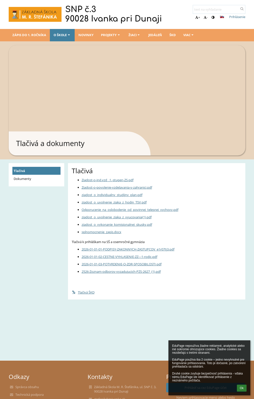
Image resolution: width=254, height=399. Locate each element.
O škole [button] (62, 35)
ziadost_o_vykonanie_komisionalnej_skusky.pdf (117, 224)
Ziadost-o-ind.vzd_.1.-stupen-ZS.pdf (107, 180)
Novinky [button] (86, 35)
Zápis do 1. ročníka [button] (29, 35)
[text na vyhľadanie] (219, 9)
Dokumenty (22, 178)
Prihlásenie (237, 17)
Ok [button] (242, 388)
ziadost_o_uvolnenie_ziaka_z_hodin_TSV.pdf (114, 202)
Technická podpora (29, 394)
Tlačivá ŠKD (83, 292)
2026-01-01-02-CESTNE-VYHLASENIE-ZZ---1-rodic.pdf (119, 256)
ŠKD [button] (172, 35)
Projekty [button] (111, 35)
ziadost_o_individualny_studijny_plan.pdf (112, 195)
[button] (222, 17)
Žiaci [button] (134, 35)
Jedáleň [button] (155, 35)
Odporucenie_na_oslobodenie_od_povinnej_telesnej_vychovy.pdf (130, 209)
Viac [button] (189, 35)
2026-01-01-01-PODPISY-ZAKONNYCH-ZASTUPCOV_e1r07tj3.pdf (128, 249)
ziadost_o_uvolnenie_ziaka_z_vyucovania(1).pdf (117, 217)
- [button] (206, 17)
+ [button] (197, 17)
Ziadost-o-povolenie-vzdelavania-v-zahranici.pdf (117, 187)
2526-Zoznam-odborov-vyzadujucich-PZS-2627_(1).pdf (121, 271)
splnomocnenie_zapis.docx (101, 232)
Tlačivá (19, 171)
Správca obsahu (27, 387)
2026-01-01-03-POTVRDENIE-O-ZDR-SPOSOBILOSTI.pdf (121, 264)
